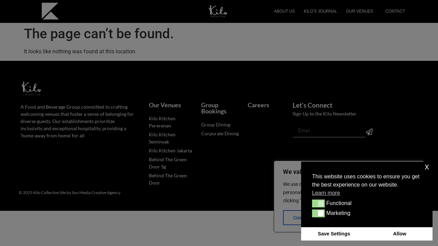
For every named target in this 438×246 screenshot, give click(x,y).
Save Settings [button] (334, 233)
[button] (318, 203)
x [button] (427, 166)
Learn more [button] (326, 193)
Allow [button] (399, 233)
